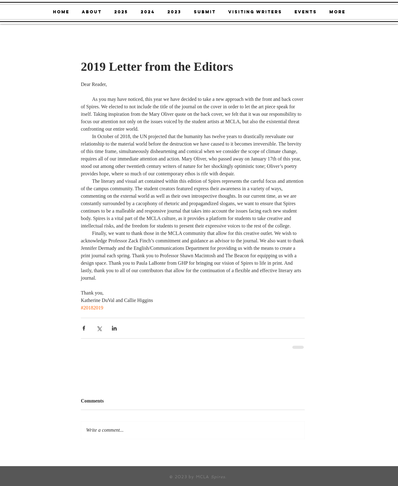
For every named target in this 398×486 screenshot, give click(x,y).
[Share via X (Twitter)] (99, 328)
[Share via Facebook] (84, 328)
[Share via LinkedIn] (114, 328)
